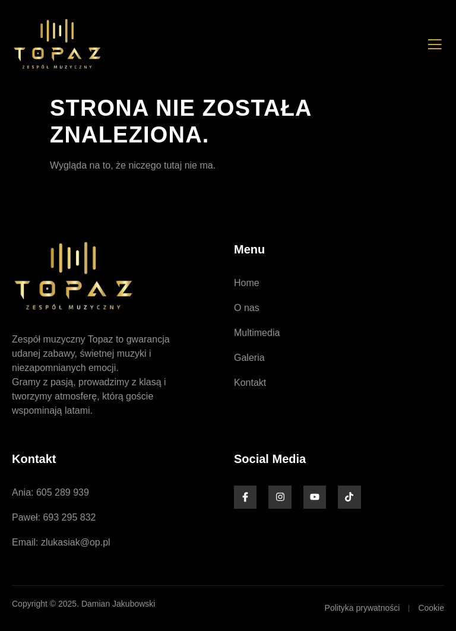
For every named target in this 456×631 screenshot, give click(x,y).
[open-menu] (435, 45)
